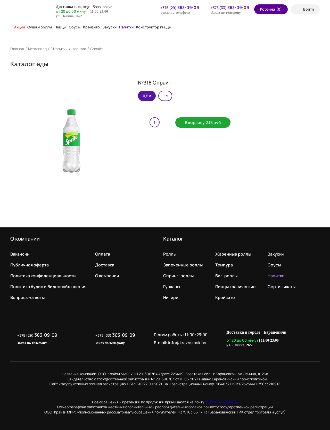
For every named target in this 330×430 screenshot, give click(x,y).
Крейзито (91, 27)
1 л (165, 95)
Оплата (102, 254)
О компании (107, 276)
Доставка (104, 265)
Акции (17, 27)
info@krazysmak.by (188, 342)
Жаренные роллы (233, 254)
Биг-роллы (226, 276)
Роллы (169, 254)
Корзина (271, 9)
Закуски (109, 27)
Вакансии (20, 254)
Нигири (170, 297)
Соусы (74, 27)
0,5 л (147, 95)
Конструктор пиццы (153, 27)
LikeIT (314, 339)
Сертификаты (281, 286)
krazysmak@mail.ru (222, 402)
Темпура (224, 265)
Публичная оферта (29, 265)
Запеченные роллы (183, 265)
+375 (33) (226, 7)
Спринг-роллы (178, 276)
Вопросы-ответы (27, 297)
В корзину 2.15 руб (204, 123)
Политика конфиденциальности (43, 276)
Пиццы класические (235, 286)
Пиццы (60, 27)
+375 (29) (176, 7)
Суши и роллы (39, 27)
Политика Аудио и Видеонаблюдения (48, 286)
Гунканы (171, 286)
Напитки (126, 27)
